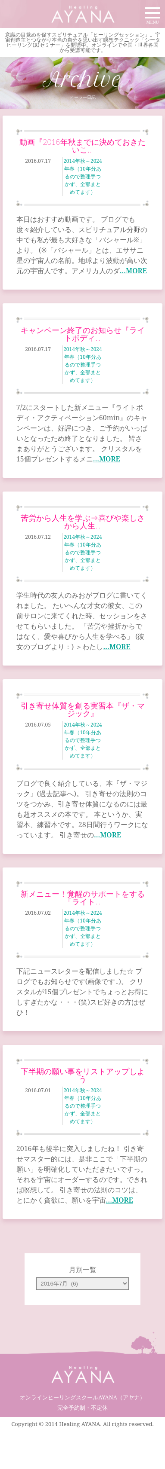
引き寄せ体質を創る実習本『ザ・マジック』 (83, 709)
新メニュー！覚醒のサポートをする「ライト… (83, 898)
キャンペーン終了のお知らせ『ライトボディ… (83, 334)
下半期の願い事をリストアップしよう (83, 1075)
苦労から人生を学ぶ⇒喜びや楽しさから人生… (83, 522)
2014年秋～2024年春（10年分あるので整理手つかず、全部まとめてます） (82, 176)
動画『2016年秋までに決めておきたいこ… (82, 146)
